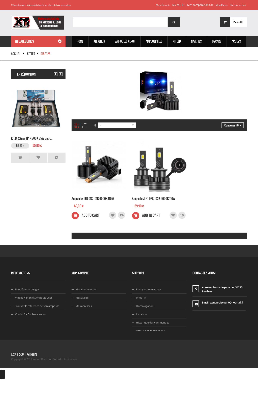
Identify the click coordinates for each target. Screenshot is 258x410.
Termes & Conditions (148, 347)
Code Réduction (24, 331)
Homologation (145, 306)
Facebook (142, 355)
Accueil (16, 54)
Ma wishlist (178, 5)
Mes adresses (84, 306)
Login (79, 322)
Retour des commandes (150, 331)
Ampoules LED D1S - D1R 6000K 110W (93, 198)
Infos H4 (141, 297)
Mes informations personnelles (94, 314)
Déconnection (238, 5)
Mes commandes (86, 289)
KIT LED (31, 54)
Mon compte (163, 5)
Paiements (32, 384)
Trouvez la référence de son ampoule (37, 306)
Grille (77, 125)
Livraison (141, 314)
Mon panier (221, 5)
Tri (94, 125)
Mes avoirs (82, 297)
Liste (84, 125)
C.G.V (13, 384)
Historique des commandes (152, 322)
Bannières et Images (27, 289)
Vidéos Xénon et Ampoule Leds (33, 297)
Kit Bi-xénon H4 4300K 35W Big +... (31, 138)
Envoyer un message (148, 289)
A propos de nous (146, 339)
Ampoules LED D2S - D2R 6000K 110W (153, 198)
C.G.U (21, 384)
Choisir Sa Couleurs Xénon (31, 314)
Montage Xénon (24, 322)
